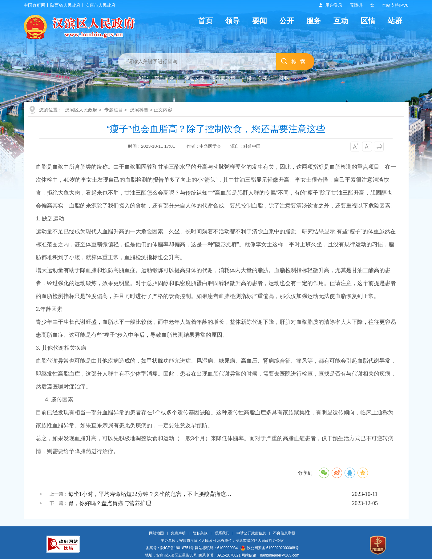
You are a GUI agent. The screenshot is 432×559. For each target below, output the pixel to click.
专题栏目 (113, 109)
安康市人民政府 (100, 5)
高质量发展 (166, 78)
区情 (368, 21)
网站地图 (156, 533)
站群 (395, 21)
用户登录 (333, 5)
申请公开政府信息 (251, 533)
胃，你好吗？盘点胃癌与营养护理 (109, 503)
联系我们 (222, 533)
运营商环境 (223, 78)
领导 (232, 21)
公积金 (265, 78)
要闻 (259, 21)
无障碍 (356, 5)
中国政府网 (34, 5)
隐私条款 (200, 533)
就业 (284, 78)
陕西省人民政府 (65, 5)
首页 (205, 21)
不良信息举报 (284, 533)
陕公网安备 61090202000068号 (269, 548)
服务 (313, 21)
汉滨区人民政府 (81, 109)
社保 (247, 78)
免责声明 (178, 533)
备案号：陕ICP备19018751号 (170, 548)
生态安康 (195, 78)
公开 (286, 21)
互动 (340, 21)
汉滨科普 (139, 109)
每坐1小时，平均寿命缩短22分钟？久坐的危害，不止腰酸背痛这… (150, 494)
